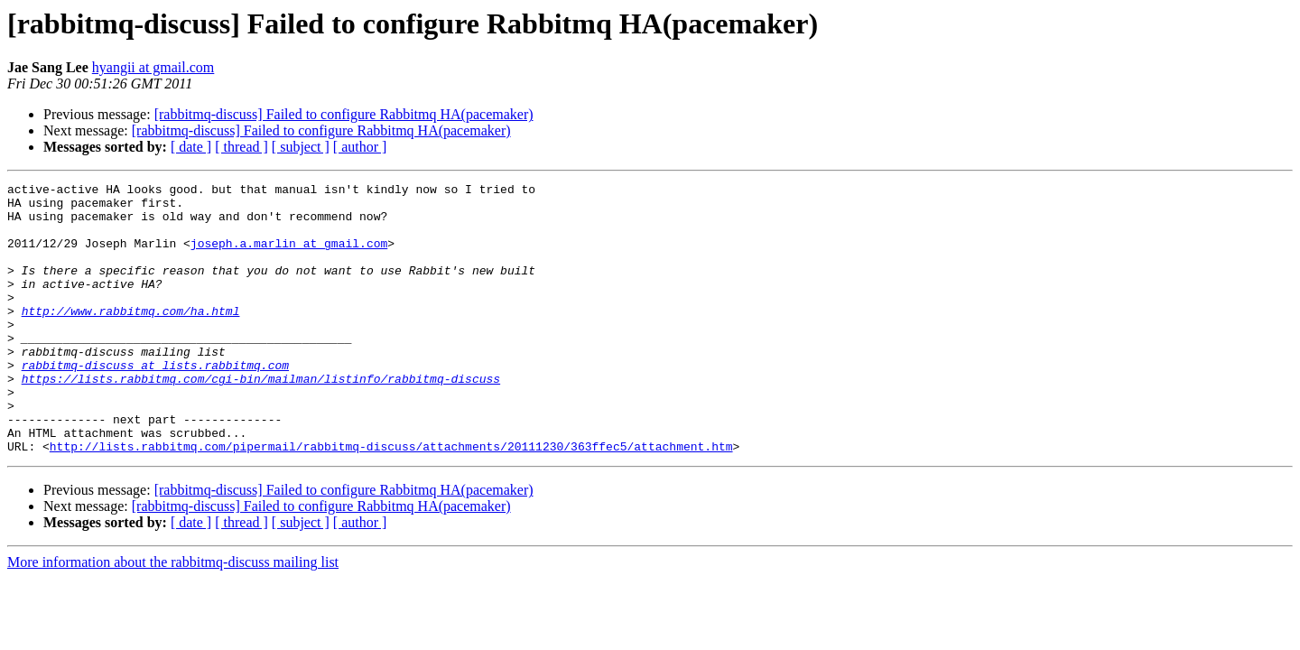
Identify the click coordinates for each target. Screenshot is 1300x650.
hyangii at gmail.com (153, 67)
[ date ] (191, 146)
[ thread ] (241, 146)
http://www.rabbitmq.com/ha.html (131, 338)
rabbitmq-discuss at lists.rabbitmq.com (155, 403)
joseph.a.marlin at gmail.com (288, 256)
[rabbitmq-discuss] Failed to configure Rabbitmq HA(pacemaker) (344, 114)
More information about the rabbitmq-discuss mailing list (173, 616)
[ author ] (360, 146)
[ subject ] (301, 146)
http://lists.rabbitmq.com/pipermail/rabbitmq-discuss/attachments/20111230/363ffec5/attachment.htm (391, 500)
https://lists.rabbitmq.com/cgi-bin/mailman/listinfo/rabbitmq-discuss (261, 419)
